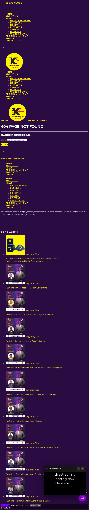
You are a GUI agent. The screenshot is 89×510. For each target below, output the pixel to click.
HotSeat (15, 32)
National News (20, 21)
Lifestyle (16, 27)
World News (18, 34)
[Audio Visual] (82, 497)
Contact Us (13, 40)
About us (12, 16)
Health (15, 25)
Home (9, 14)
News (9, 18)
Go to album (9, 232)
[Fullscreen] (78, 468)
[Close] (82, 468)
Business (16, 23)
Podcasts (12, 38)
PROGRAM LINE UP (17, 36)
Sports (15, 29)
